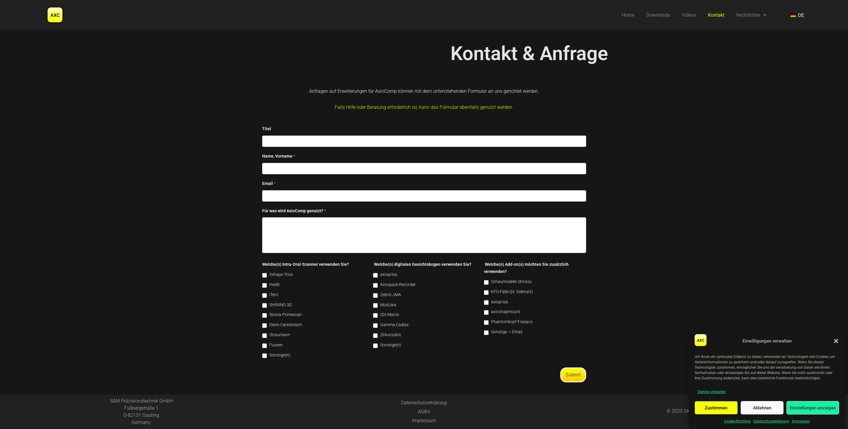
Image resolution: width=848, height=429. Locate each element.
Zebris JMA (390, 294)
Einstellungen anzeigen (813, 408)
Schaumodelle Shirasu (511, 281)
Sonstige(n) (279, 355)
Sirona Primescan (285, 314)
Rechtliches (751, 15)
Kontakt (716, 15)
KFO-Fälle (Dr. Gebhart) (512, 291)
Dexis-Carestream (285, 324)
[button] (836, 341)
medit (274, 284)
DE (797, 15)
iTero (273, 294)
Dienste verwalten (712, 392)
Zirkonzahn (390, 334)
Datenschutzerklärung (771, 421)
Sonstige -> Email (506, 331)
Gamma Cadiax (394, 324)
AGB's (424, 411)
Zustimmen (716, 408)
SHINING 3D (280, 304)
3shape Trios (281, 274)
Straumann (279, 334)
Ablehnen (762, 408)
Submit (573, 375)
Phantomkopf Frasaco (512, 321)
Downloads (658, 15)
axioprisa (388, 274)
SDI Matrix (389, 314)
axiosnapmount (505, 311)
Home (628, 15)
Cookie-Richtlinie (737, 421)
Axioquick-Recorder (398, 284)
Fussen (276, 344)
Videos (689, 15)
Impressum (801, 421)
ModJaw (388, 304)
